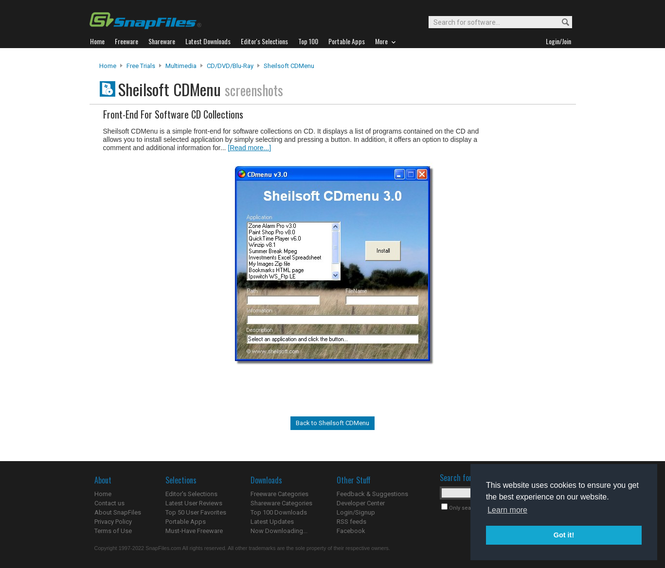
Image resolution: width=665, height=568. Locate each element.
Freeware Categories (279, 494)
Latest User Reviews (193, 503)
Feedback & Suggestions (372, 494)
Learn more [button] (507, 510)
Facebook (351, 530)
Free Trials (140, 65)
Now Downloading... (279, 530)
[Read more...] (249, 148)
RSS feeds (351, 521)
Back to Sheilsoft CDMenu (332, 423)
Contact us (109, 503)
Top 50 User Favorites (195, 512)
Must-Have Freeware (194, 530)
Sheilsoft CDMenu (289, 65)
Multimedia (181, 65)
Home (107, 65)
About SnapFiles (117, 512)
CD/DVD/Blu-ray (230, 65)
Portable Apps (185, 521)
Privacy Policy (113, 521)
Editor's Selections (191, 494)
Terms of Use (113, 530)
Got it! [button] (564, 535)
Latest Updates (272, 521)
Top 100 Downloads (279, 512)
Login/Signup (356, 512)
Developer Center (361, 503)
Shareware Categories (281, 503)
